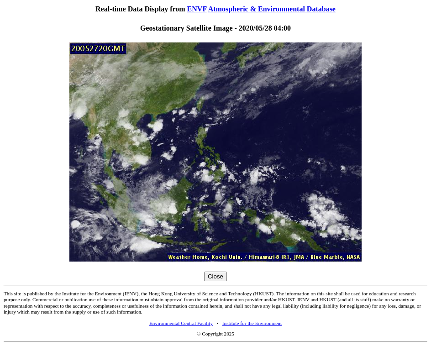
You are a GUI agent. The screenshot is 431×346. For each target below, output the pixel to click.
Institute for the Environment (252, 323)
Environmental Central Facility (181, 323)
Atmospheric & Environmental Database (272, 9)
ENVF (197, 9)
